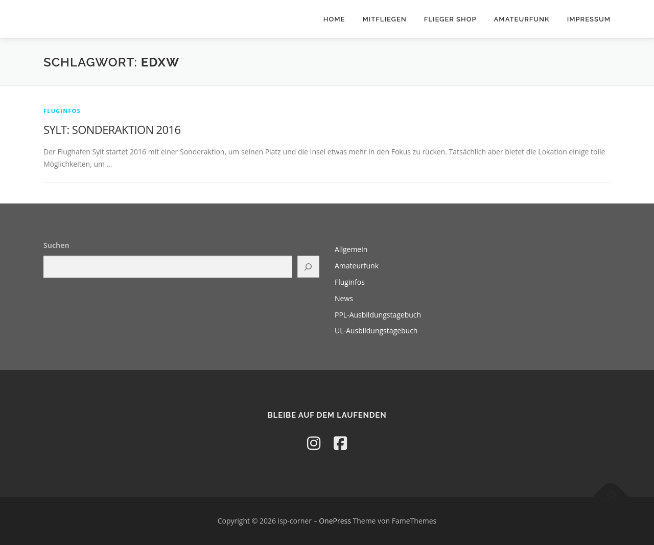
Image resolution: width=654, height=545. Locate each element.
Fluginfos (62, 111)
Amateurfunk (522, 19)
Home (334, 19)
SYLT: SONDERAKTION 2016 (112, 129)
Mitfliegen (384, 19)
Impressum (589, 19)
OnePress (335, 521)
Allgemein (351, 249)
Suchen (56, 245)
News (344, 298)
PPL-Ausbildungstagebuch (378, 315)
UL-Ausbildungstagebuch (376, 330)
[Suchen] (308, 267)
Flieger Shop (450, 19)
